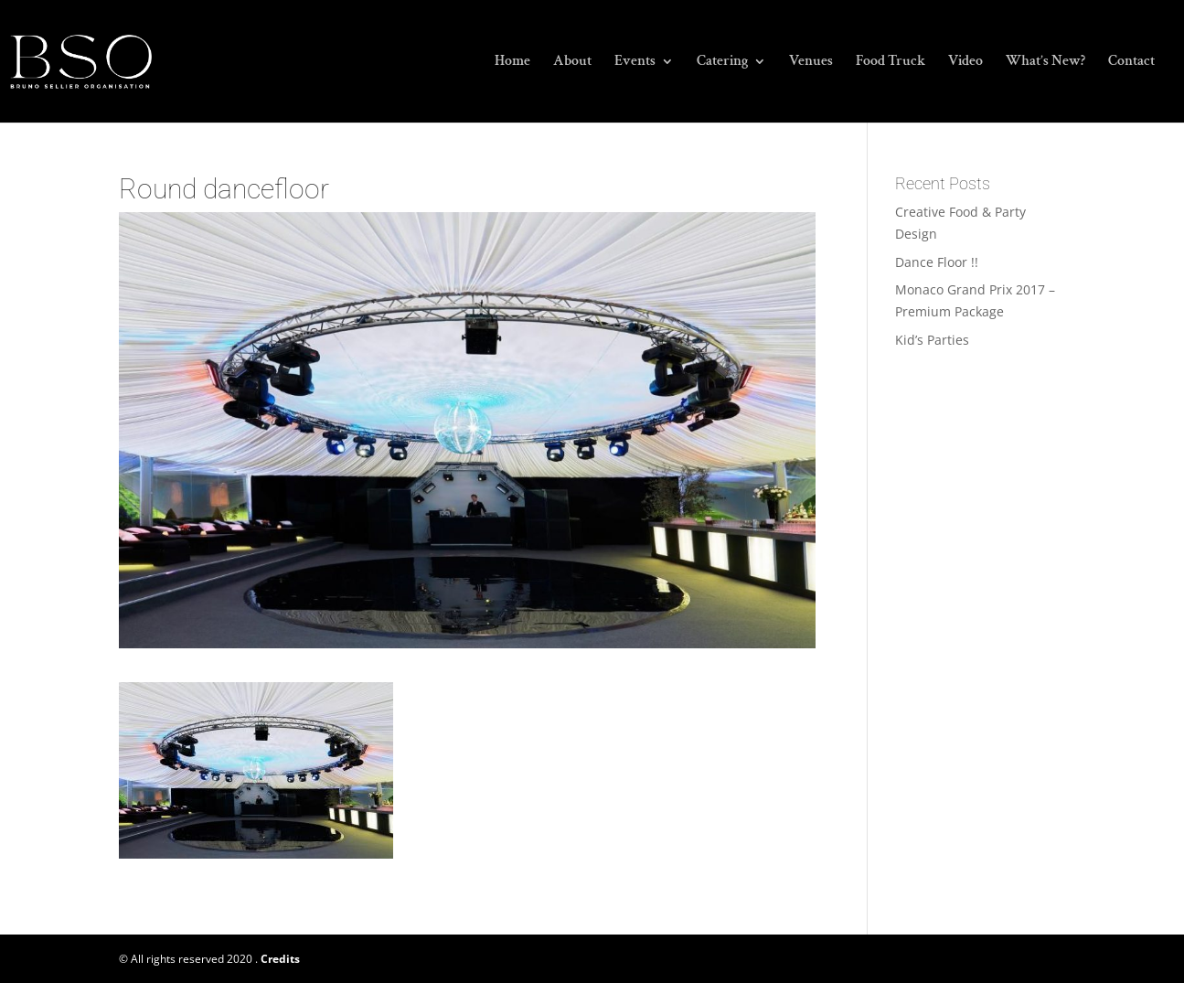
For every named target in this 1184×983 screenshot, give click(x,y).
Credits (280, 959)
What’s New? (1045, 62)
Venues (811, 62)
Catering (722, 62)
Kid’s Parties (932, 339)
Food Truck (890, 62)
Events (635, 62)
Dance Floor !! (936, 262)
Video (965, 62)
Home (512, 62)
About (572, 62)
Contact (1131, 62)
